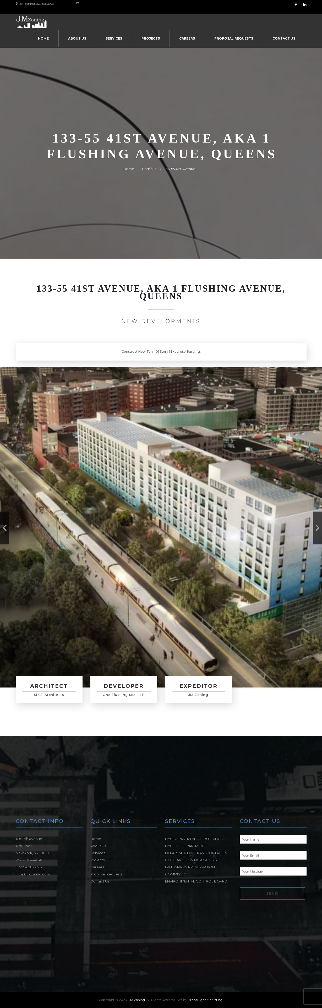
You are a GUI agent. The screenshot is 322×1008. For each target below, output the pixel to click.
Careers (187, 38)
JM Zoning (137, 1000)
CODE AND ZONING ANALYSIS (191, 860)
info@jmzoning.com (33, 874)
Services (114, 38)
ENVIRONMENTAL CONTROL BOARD (196, 881)
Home (43, 38)
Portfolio (149, 169)
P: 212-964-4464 (29, 860)
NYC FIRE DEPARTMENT (185, 846)
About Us (77, 38)
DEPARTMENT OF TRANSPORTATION (196, 853)
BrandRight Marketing (205, 1000)
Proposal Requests (233, 38)
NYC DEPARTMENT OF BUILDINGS (194, 839)
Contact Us (283, 38)
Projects (150, 38)
